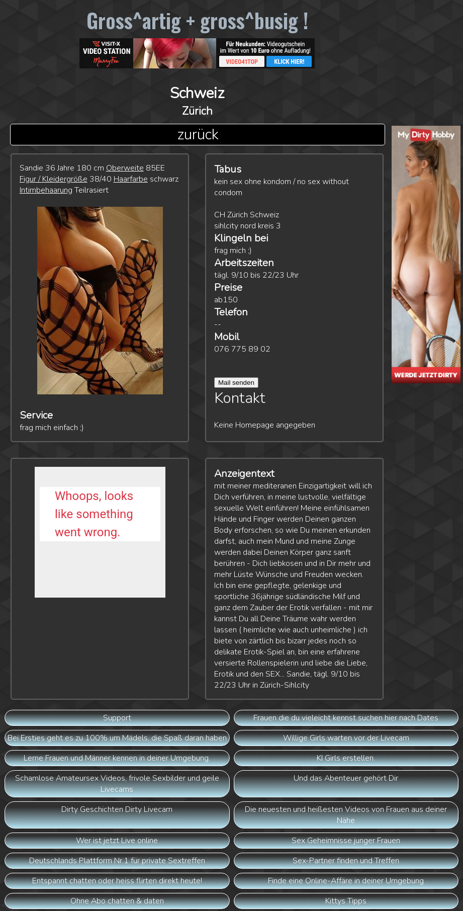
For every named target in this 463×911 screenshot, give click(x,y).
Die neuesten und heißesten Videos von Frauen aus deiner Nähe (346, 815)
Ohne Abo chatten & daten (117, 900)
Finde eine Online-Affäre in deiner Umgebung (346, 880)
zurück (198, 134)
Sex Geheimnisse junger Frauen (346, 840)
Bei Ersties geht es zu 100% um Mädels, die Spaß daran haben (117, 737)
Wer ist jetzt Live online (117, 840)
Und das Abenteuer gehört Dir (346, 778)
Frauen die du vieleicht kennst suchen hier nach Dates (345, 717)
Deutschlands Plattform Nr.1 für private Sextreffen (117, 860)
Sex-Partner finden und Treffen (346, 860)
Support (117, 717)
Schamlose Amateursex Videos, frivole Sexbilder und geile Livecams (117, 784)
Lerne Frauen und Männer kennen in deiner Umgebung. (117, 758)
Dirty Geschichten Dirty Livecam (116, 809)
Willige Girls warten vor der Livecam (346, 737)
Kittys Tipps (345, 900)
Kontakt (239, 398)
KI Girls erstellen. (346, 758)
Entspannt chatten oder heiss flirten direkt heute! (117, 880)
